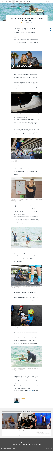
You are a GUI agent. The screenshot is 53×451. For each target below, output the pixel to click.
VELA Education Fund (30, 390)
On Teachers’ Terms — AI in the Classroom (41, 430)
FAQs (36, 444)
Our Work (17, 1)
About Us (10, 1)
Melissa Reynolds (4, 433)
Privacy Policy (10, 448)
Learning (20, 1)
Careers (27, 1)
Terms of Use (14, 448)
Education (22, 22)
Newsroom (33, 444)
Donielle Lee (37, 432)
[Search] (29, 1)
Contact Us (39, 444)
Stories (13, 1)
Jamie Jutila (30, 22)
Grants (24, 1)
